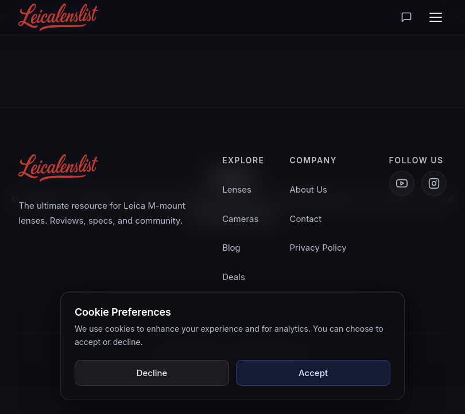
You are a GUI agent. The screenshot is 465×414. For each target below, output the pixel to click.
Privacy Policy (317, 247)
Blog (231, 247)
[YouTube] (401, 183)
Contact (305, 218)
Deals (233, 276)
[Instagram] (434, 183)
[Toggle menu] (436, 17)
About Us (308, 189)
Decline (152, 372)
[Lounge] (406, 17)
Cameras (240, 218)
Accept (313, 372)
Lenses (236, 189)
